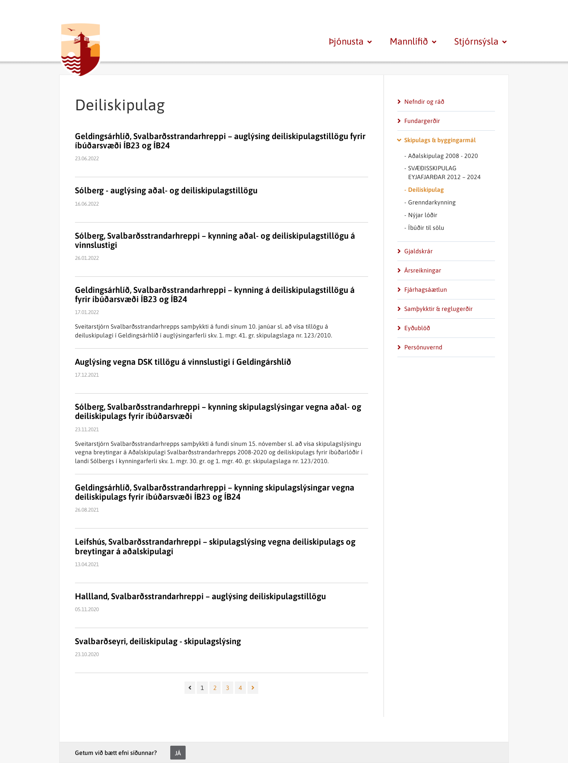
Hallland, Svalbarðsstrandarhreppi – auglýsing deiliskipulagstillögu (200, 596)
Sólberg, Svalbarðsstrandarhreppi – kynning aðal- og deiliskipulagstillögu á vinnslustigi (215, 240)
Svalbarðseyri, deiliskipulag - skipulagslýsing (158, 641)
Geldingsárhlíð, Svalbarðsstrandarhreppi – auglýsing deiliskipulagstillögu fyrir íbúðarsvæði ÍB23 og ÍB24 (220, 140)
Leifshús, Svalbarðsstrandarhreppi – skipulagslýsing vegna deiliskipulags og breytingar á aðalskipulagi (215, 546)
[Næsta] (252, 688)
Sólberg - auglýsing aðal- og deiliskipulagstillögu (166, 190)
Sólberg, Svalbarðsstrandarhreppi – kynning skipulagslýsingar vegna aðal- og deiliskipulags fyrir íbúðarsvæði (218, 411)
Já (178, 753)
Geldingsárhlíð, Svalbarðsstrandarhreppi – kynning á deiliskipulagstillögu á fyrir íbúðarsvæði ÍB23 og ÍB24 (215, 294)
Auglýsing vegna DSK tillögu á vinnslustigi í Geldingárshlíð (183, 362)
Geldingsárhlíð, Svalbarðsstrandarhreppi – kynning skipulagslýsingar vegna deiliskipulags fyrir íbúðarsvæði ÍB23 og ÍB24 (214, 492)
